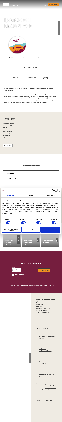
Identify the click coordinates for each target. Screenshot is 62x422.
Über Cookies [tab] (51, 195)
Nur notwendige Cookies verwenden (11, 230)
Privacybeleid (40, 400)
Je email (13, 267)
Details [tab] (31, 195)
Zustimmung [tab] (10, 195)
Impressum (49, 400)
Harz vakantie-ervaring (25, 57)
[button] (44, 4)
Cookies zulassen (51, 230)
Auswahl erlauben (31, 230)
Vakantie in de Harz (12, 57)
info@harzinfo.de (44, 312)
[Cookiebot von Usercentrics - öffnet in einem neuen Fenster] (53, 190)
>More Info (45, 78)
